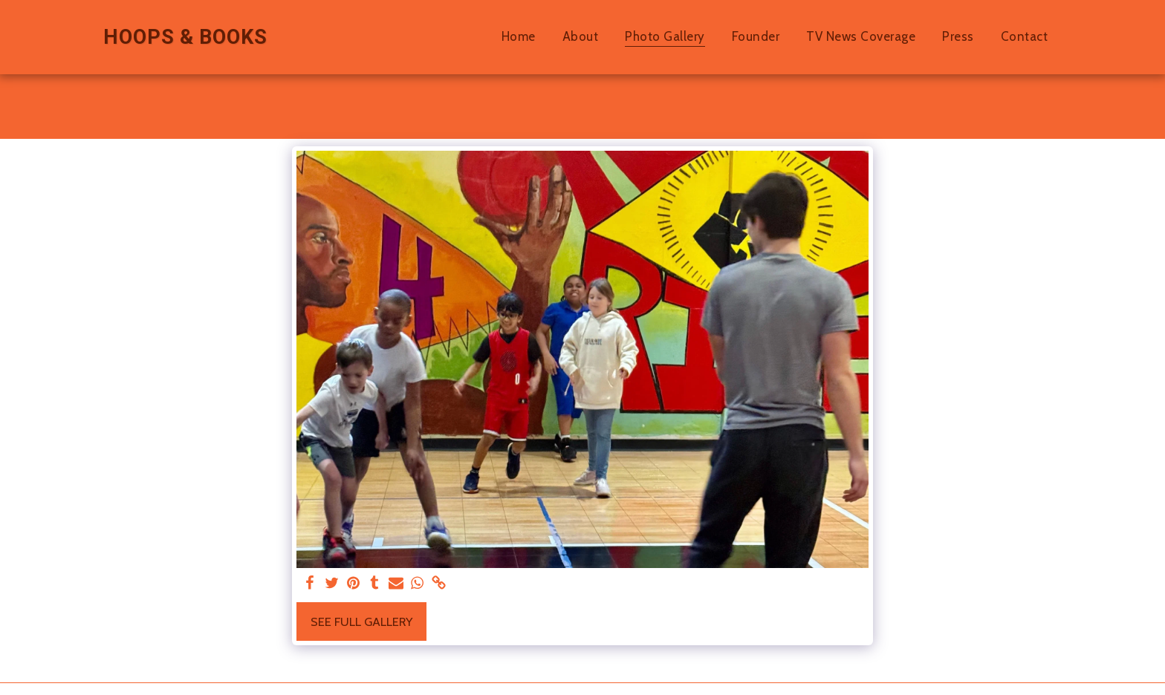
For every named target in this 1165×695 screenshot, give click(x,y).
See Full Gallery (361, 621)
